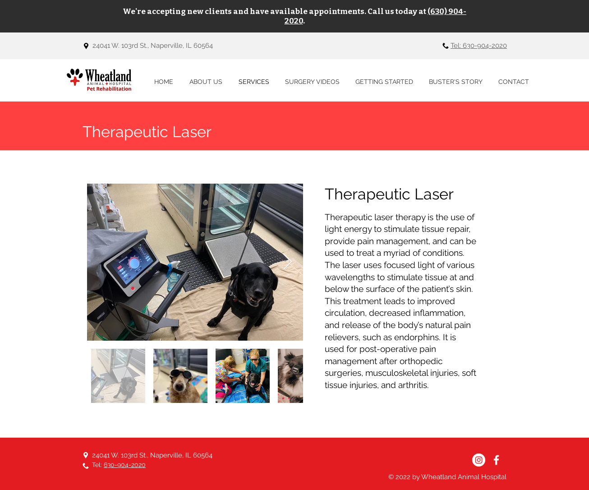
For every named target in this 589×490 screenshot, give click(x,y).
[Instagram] (478, 460)
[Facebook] (496, 460)
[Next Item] (287, 262)
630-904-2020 (125, 464)
